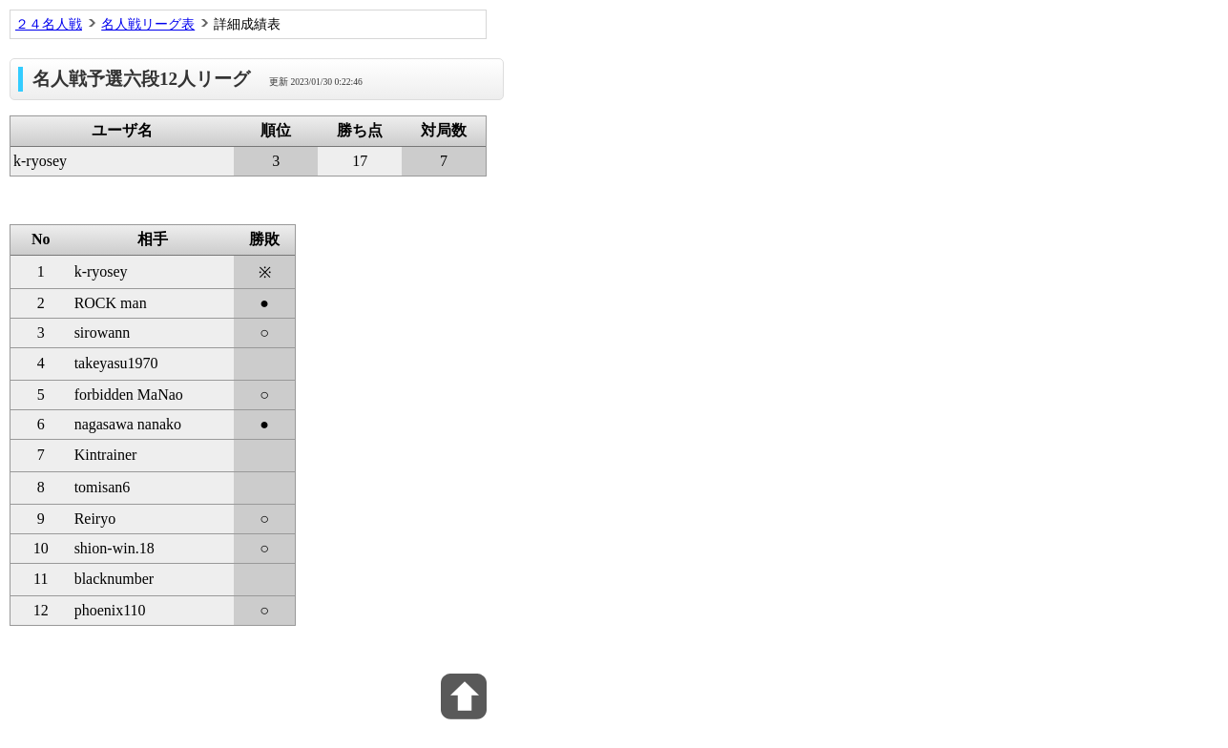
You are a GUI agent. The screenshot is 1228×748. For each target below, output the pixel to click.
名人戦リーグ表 (148, 23)
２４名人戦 (48, 23)
